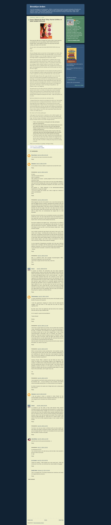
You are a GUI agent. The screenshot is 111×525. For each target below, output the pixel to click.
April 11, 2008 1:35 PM (43, 447)
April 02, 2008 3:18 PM (43, 172)
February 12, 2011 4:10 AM (44, 470)
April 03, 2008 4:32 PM (43, 348)
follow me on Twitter (79, 85)
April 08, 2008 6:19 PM (43, 426)
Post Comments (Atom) (39, 522)
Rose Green (34, 155)
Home (45, 520)
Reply (32, 159)
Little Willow (34, 439)
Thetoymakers (34, 296)
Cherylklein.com (71, 79)
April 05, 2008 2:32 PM (43, 378)
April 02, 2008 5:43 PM (43, 255)
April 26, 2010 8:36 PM (43, 460)
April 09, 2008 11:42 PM (43, 439)
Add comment (31, 479)
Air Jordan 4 (34, 460)
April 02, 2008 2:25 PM (41, 163)
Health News (34, 470)
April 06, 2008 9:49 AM (41, 394)
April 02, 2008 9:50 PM (42, 268)
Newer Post (30, 520)
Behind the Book (37, 147)
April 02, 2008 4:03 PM (43, 199)
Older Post (61, 520)
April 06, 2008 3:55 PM (42, 405)
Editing (42, 147)
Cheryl (32, 268)
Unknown (33, 163)
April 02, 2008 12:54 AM (42, 155)
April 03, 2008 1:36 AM (44, 296)
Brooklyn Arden (37, 6)
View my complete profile (74, 40)
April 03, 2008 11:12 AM (43, 325)
